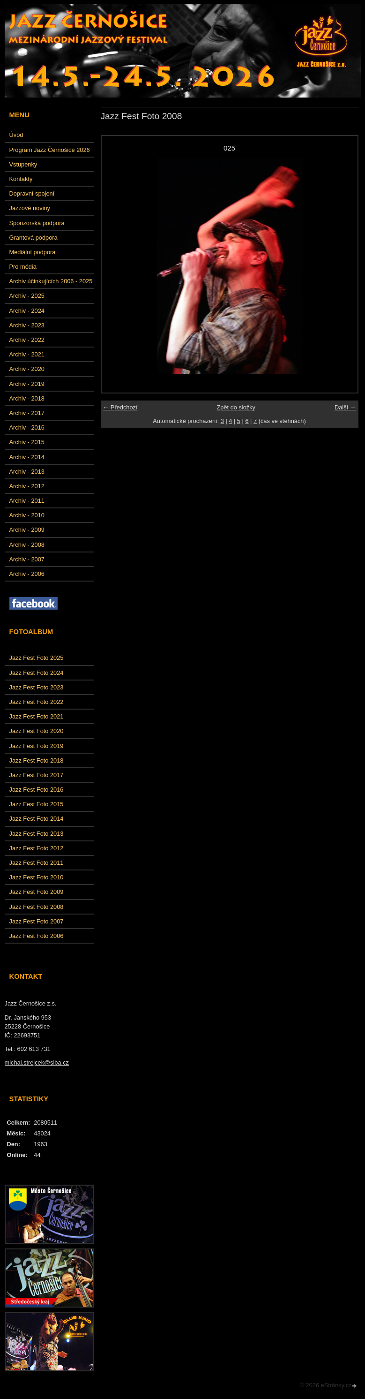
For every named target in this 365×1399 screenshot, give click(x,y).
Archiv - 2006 (27, 573)
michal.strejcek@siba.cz (37, 1062)
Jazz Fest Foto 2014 (36, 818)
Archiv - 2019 (27, 383)
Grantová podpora (33, 237)
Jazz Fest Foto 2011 (36, 862)
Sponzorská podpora (37, 223)
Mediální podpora (32, 252)
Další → (345, 407)
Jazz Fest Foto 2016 (36, 789)
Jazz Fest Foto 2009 (36, 891)
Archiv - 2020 (27, 368)
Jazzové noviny (30, 208)
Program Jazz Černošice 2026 (49, 149)
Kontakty (21, 178)
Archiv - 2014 (27, 457)
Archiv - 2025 (27, 295)
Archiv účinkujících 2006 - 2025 (51, 281)
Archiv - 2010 (27, 515)
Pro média (23, 266)
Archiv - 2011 (27, 500)
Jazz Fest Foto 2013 (36, 833)
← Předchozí (120, 407)
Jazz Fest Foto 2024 (36, 672)
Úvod (16, 134)
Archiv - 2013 (27, 471)
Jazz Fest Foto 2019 (36, 745)
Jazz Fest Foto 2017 (36, 775)
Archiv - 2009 (27, 529)
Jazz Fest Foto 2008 (36, 906)
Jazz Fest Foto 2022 (36, 701)
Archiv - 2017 (27, 412)
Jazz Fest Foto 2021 (36, 716)
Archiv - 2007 (27, 559)
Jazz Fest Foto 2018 (36, 760)
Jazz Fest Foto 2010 (36, 877)
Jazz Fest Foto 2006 (36, 935)
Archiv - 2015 (27, 442)
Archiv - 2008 (27, 544)
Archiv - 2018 (27, 398)
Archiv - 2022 (27, 339)
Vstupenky (23, 164)
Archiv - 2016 (27, 427)
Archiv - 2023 (27, 325)
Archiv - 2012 (27, 486)
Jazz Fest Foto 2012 (36, 848)
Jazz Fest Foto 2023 (36, 687)
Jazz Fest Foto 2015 (36, 804)
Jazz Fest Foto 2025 (36, 657)
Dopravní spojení (32, 193)
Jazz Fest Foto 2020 (36, 730)
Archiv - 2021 (27, 354)
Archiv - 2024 (27, 310)
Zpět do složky (235, 407)
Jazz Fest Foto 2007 (36, 921)
